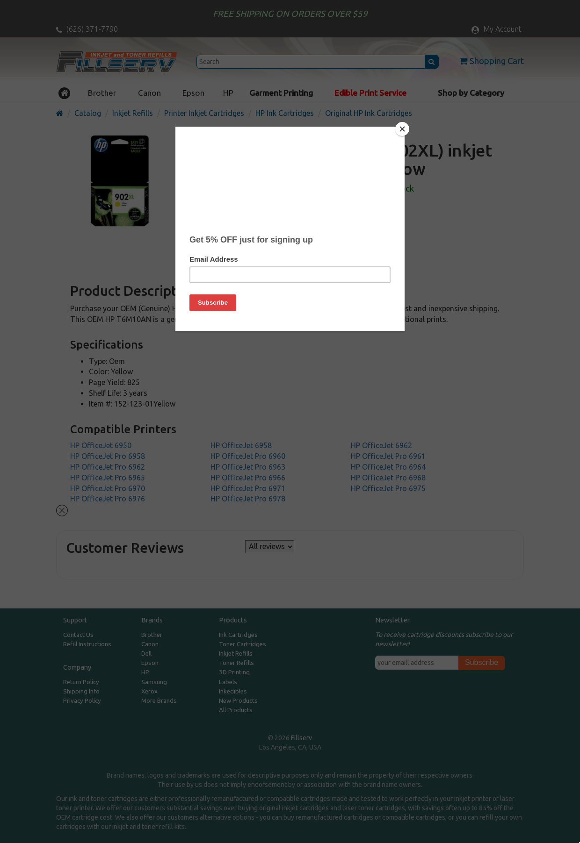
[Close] (402, 129)
